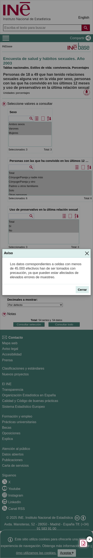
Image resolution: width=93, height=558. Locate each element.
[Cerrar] (87, 253)
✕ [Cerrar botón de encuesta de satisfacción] (89, 539)
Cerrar (82, 289)
